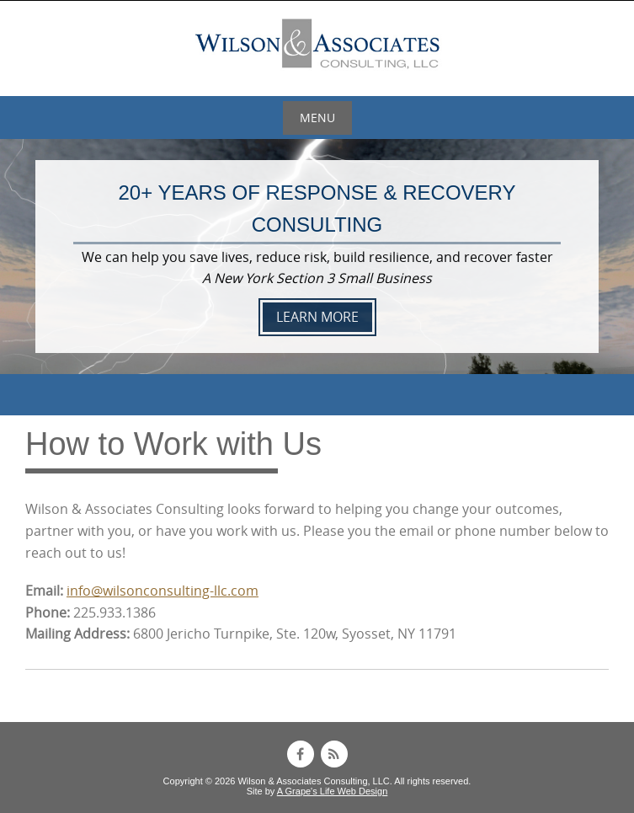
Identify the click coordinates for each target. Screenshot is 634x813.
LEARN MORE (317, 317)
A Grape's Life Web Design (332, 791)
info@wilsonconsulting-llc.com (162, 590)
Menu (317, 118)
